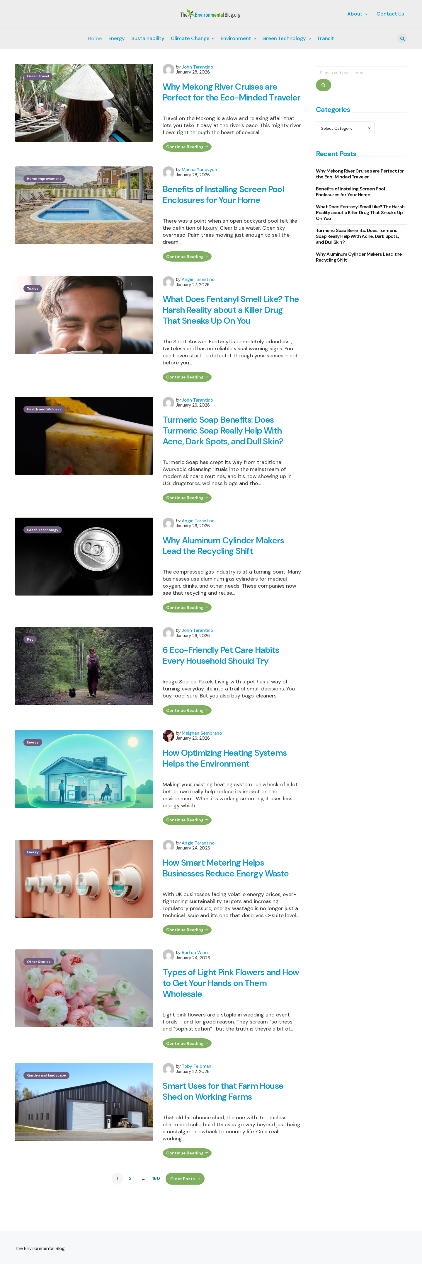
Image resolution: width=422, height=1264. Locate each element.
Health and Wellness (44, 426)
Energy (33, 765)
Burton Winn (195, 979)
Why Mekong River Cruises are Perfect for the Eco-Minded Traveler (221, 98)
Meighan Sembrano (202, 756)
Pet (30, 660)
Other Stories (39, 988)
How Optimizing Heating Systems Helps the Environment (226, 781)
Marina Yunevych (199, 182)
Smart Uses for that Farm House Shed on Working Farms (224, 1120)
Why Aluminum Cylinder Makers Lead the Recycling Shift (225, 565)
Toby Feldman (196, 1095)
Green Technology (42, 548)
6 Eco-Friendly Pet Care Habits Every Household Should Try (222, 677)
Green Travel (38, 76)
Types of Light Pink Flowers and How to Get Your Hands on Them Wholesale (225, 1009)
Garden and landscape (46, 1103)
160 (156, 1209)
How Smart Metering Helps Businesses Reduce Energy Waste (227, 893)
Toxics (32, 303)
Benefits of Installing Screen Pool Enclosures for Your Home (225, 208)
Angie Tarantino (198, 294)
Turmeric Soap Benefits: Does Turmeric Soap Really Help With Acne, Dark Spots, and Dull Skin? (224, 447)
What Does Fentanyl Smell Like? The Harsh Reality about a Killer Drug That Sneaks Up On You (232, 325)
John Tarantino (197, 67)
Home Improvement (44, 191)
